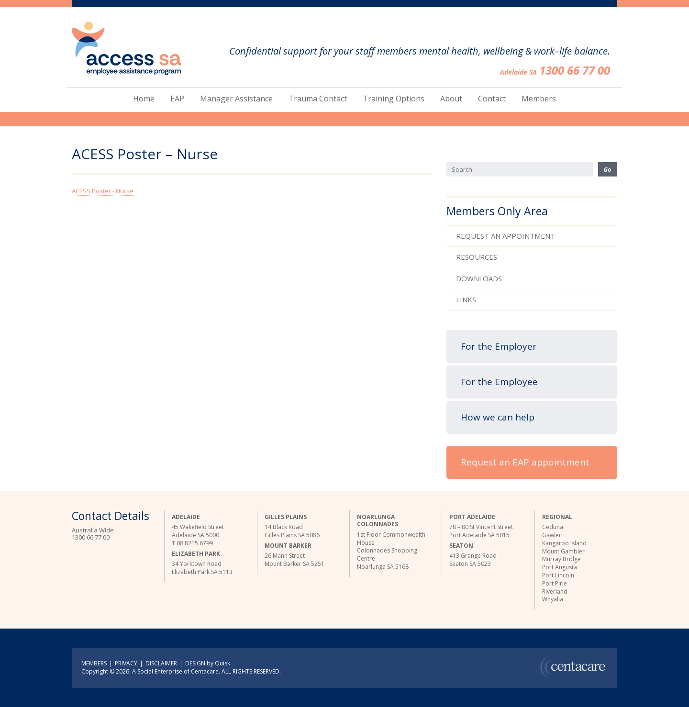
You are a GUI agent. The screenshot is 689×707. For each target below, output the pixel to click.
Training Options (393, 98)
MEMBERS (94, 663)
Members (539, 98)
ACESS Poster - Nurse (102, 191)
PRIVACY (126, 663)
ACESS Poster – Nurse (145, 154)
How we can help (497, 417)
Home (144, 98)
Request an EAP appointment (525, 462)
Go (607, 169)
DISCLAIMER (161, 663)
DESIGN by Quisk (207, 663)
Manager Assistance (236, 98)
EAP (177, 98)
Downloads (479, 278)
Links (466, 299)
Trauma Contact (318, 98)
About (451, 98)
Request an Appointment (505, 236)
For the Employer (498, 346)
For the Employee (499, 382)
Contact (492, 98)
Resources (476, 257)
